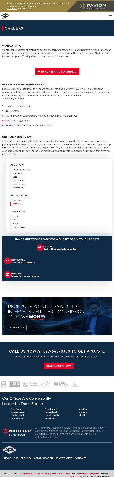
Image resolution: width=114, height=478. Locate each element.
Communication (43, 458)
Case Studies (19, 180)
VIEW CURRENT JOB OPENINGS (57, 71)
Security (26, 458)
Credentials (18, 187)
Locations (17, 200)
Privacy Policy (82, 476)
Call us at (23, 261)
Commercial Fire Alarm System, (34, 473)
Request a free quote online (25, 274)
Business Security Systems (59, 473)
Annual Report (19, 184)
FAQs (15, 219)
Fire (16, 458)
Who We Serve (64, 458)
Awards (16, 216)
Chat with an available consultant (60, 247)
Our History (18, 173)
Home (7, 458)
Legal (15, 176)
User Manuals (19, 226)
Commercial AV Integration (87, 473)
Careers (17, 203)
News (15, 223)
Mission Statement (21, 169)
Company (80, 458)
